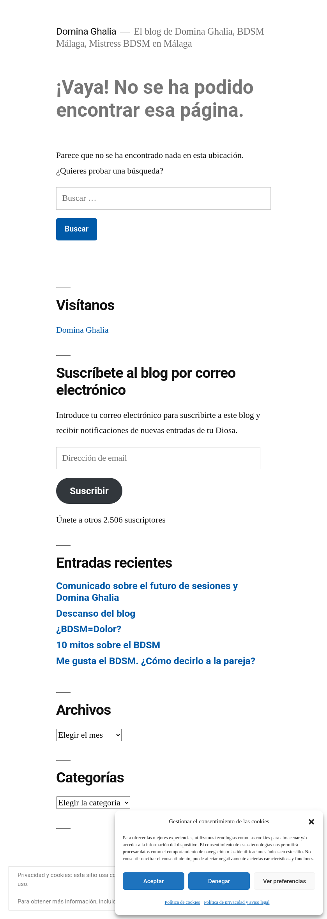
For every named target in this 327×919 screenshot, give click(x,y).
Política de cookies (182, 902)
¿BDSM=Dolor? (88, 629)
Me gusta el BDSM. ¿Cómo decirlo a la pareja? (155, 660)
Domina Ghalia (86, 31)
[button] (311, 822)
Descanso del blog (96, 613)
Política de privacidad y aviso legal (236, 902)
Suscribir (89, 490)
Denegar (219, 881)
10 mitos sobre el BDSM (108, 645)
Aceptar (153, 881)
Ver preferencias (284, 881)
